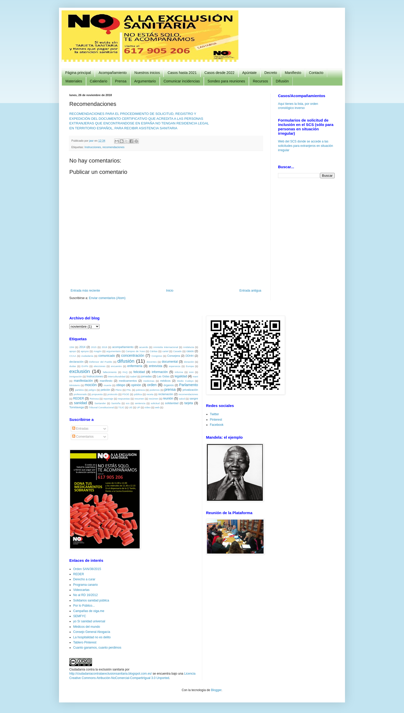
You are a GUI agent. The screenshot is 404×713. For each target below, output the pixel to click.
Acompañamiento (113, 73)
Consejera (173, 355)
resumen (139, 398)
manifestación (83, 381)
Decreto (270, 73)
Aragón (98, 351)
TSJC (121, 407)
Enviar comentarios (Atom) (107, 298)
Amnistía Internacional (165, 347)
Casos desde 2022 (219, 73)
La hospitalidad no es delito (92, 637)
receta (150, 394)
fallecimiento (110, 372)
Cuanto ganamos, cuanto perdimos (97, 647)
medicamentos (128, 380)
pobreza (140, 389)
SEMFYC (79, 616)
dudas (72, 366)
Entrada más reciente (85, 290)
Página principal (78, 73)
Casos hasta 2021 (182, 73)
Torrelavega (76, 407)
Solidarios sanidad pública (91, 600)
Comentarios (83, 436)
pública (138, 394)
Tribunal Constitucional (101, 407)
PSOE (125, 394)
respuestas (124, 398)
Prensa (120, 81)
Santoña (116, 403)
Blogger (216, 690)
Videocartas (81, 590)
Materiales (73, 81)
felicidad (139, 372)
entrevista (155, 366)
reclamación (165, 394)
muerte (107, 385)
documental (170, 361)
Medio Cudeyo (185, 380)
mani (195, 376)
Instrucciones (93, 147)
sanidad (80, 403)
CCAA (72, 355)
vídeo (147, 407)
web (157, 407)
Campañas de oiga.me (88, 611)
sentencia (140, 403)
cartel (165, 351)
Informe (179, 372)
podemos (154, 389)
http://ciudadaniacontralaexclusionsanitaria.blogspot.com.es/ (110, 673)
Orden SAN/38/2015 (87, 569)
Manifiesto (293, 73)
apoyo (72, 351)
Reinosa (94, 398)
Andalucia (188, 347)
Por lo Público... (84, 605)
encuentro (116, 366)
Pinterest (216, 419)
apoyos (85, 351)
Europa (190, 366)
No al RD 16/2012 (85, 595)
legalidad (181, 376)
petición (105, 389)
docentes (152, 361)
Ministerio (74, 385)
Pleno (118, 389)
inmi (191, 372)
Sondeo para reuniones (226, 81)
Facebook (217, 425)
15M (71, 347)
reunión (168, 398)
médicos (165, 380)
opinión (136, 385)
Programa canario (85, 585)
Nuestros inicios (147, 73)
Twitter (214, 414)
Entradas (80, 428)
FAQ (125, 372)
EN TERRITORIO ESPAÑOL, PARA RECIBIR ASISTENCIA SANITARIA (123, 128)
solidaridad (171, 403)
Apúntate (249, 73)
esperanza (174, 366)
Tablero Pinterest (84, 642)
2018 (104, 347)
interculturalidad (116, 376)
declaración (76, 361)
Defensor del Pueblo (100, 361)
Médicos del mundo (86, 627)
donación (189, 361)
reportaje (108, 398)
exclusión (79, 371)
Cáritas (153, 351)
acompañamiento (122, 347)
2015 (93, 347)
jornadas (146, 376)
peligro (92, 389)
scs (127, 403)
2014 (82, 347)
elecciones (99, 366)
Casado (177, 351)
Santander (100, 403)
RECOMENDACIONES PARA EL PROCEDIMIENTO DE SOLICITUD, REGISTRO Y (132, 114)
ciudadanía (87, 355)
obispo (120, 385)
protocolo (112, 394)
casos (189, 351)
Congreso (157, 355)
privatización (190, 389)
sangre (193, 398)
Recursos (260, 81)
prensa (170, 389)
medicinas (148, 380)
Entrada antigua (250, 290)
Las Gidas (163, 376)
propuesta (97, 394)
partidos (79, 389)
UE (130, 407)
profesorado (80, 394)
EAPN (84, 366)
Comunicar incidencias (182, 81)
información (160, 372)
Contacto (316, 73)
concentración (132, 355)
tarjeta (188, 403)
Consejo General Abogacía (91, 632)
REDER (78, 398)
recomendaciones (113, 147)
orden (152, 385)
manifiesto (106, 380)
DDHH (189, 355)
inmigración (75, 376)
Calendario (98, 81)
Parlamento (188, 385)
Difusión (282, 81)
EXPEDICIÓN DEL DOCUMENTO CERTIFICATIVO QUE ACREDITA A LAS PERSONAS (136, 119)
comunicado (106, 356)
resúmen (153, 398)
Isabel (133, 376)
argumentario (113, 351)
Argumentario (145, 81)
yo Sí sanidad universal (89, 621)
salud (182, 398)
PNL (129, 389)
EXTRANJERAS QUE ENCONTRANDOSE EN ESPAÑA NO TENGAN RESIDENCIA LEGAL (139, 123)
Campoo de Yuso (135, 351)
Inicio (169, 290)
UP (138, 407)
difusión (125, 361)
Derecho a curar (84, 579)
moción (91, 385)
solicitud (155, 403)
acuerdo (143, 347)
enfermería (134, 366)
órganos (169, 385)
